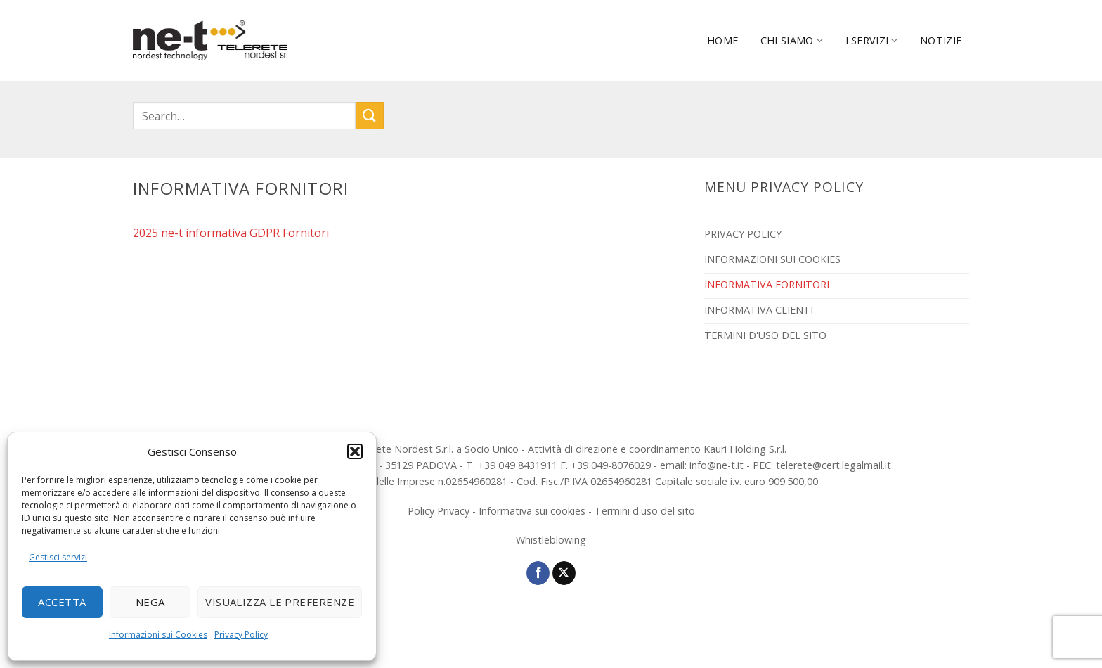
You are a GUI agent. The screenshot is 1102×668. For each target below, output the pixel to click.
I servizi (871, 41)
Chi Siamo (791, 41)
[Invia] (370, 115)
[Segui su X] (564, 573)
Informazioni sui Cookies (158, 635)
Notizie (940, 40)
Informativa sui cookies (532, 511)
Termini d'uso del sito (645, 511)
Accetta (62, 602)
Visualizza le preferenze (279, 602)
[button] (355, 451)
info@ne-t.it (716, 465)
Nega (150, 602)
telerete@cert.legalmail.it (833, 465)
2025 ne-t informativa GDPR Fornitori (231, 232)
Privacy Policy (241, 635)
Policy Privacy (438, 511)
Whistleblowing (551, 539)
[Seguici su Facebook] (538, 573)
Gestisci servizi (58, 557)
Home (722, 40)
